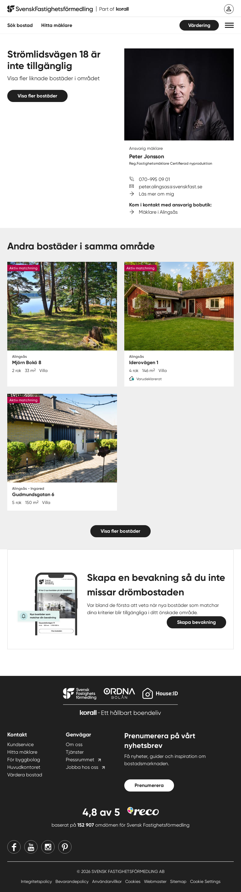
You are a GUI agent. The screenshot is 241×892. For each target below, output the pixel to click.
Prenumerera (149, 785)
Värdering (199, 25)
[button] (229, 25)
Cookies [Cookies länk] (133, 881)
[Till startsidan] (68, 9)
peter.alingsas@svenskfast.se (170, 186)
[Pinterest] (65, 847)
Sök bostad (20, 25)
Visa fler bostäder (37, 96)
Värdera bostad (24, 775)
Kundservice (20, 744)
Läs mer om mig (156, 194)
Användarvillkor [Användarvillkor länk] (107, 881)
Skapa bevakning (196, 622)
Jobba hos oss (82, 767)
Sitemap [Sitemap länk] (179, 881)
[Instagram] (48, 847)
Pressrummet (80, 759)
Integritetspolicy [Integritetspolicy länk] (37, 881)
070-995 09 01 (154, 179)
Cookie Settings (205, 881)
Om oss (74, 744)
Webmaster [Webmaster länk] (156, 881)
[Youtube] (31, 847)
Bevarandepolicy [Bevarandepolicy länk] (72, 881)
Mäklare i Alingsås (158, 212)
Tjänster (75, 752)
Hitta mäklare (22, 752)
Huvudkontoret (23, 767)
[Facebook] (14, 847)
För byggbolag (23, 759)
